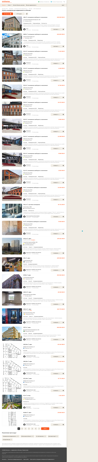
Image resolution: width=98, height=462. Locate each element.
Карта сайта (26, 459)
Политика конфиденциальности (15, 459)
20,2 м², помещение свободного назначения (35, 153)
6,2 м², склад (26, 395)
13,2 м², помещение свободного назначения (35, 51)
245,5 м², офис (27, 292)
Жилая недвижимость (31, 5)
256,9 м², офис (27, 309)
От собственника (41, 436)
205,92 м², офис (27, 361)
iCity (31, 310)
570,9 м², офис (27, 238)
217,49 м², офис (27, 378)
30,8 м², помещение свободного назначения (35, 102)
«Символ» (33, 239)
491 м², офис (26, 258)
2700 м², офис (27, 275)
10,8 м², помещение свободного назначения (35, 119)
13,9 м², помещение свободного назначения (35, 68)
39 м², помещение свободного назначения (35, 187)
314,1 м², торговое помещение (31, 204)
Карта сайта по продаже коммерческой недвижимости (42, 459)
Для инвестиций (53, 436)
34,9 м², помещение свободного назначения (35, 136)
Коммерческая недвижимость (11, 436)
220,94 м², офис (27, 344)
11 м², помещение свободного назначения (34, 221)
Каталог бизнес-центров (18, 5)
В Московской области (27, 436)
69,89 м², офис (27, 412)
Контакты (4, 459)
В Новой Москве (7, 439)
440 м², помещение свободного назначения (35, 17)
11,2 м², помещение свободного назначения (35, 170)
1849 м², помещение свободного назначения (35, 34)
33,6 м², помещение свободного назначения (35, 85)
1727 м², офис (27, 327)
